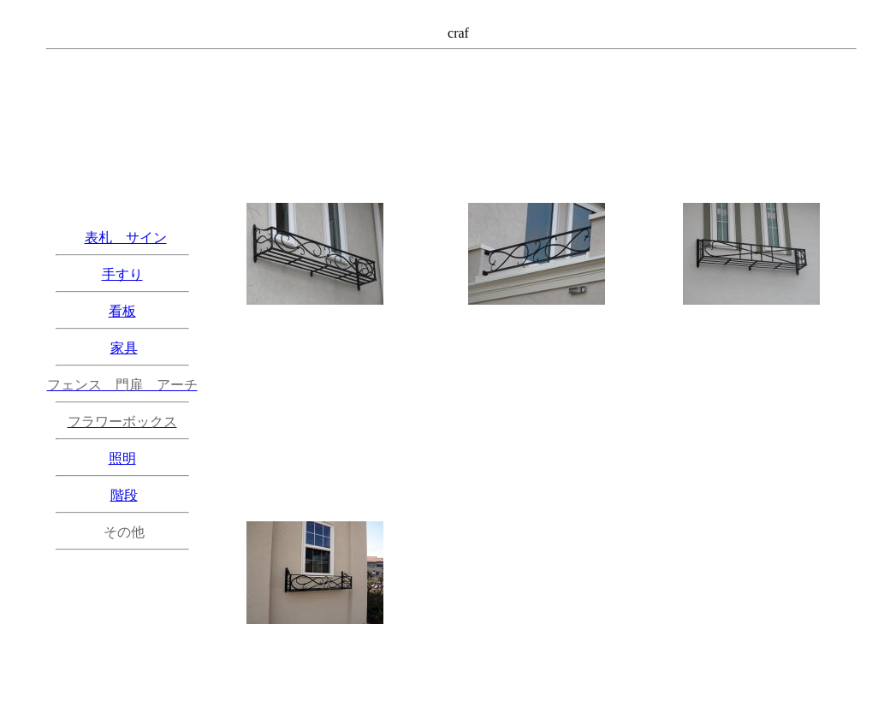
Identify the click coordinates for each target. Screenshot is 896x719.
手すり (122, 274)
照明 (122, 458)
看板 (122, 311)
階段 (124, 495)
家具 (124, 348)
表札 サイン (126, 237)
